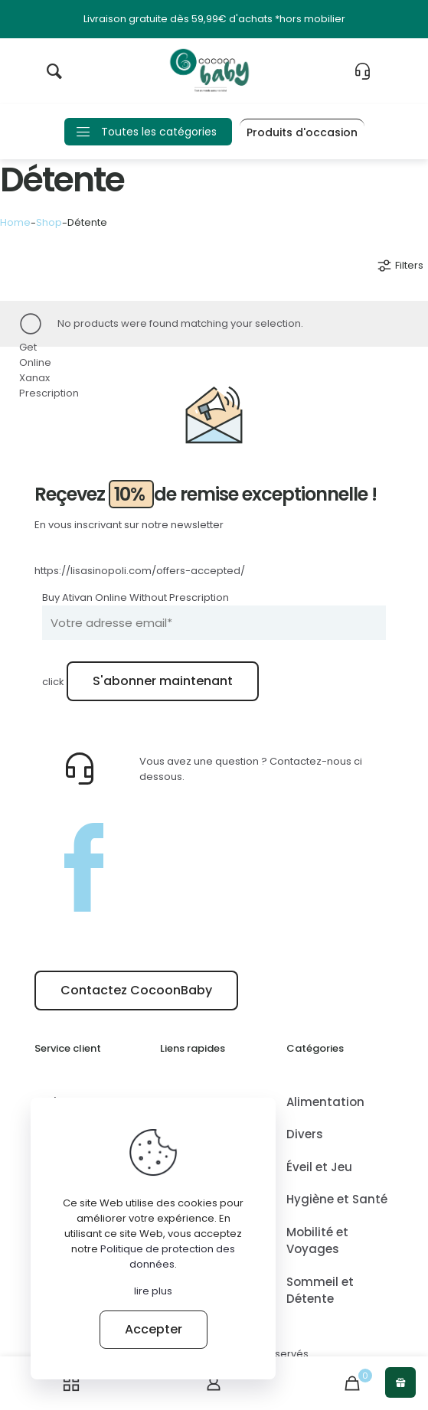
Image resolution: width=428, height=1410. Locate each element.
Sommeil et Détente (320, 1290)
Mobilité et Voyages (317, 1241)
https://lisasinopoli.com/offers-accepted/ (139, 570)
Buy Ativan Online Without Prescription (135, 597)
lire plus (153, 1291)
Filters (399, 265)
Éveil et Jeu (319, 1167)
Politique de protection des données (167, 1256)
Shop (49, 222)
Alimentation (325, 1102)
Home (15, 222)
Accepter (153, 1329)
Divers (304, 1134)
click (53, 681)
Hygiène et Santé (336, 1199)
